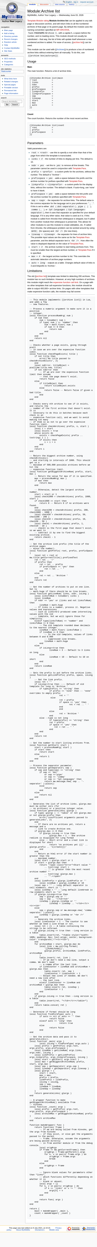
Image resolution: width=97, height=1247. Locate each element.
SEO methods (10, 59)
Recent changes (11, 39)
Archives (60, 50)
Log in (76, 2)
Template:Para (79, 169)
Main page (8, 30)
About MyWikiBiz (23, 1233)
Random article (10, 42)
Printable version (11, 88)
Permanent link (10, 90)
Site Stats (8, 51)
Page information (11, 93)
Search (4, 98)
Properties (8, 62)
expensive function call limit (65, 286)
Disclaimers (39, 1233)
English (69, 2)
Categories (8, 65)
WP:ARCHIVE (62, 30)
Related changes (11, 82)
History (71, 4)
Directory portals (11, 36)
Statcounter (6, 71)
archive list (78, 42)
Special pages (10, 85)
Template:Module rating (38, 21)
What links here (10, 79)
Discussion (44, 4)
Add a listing (9, 33)
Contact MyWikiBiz (11, 48)
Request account (86, 2)
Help (6, 45)
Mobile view (54, 1233)
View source (60, 4)
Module (32, 4)
